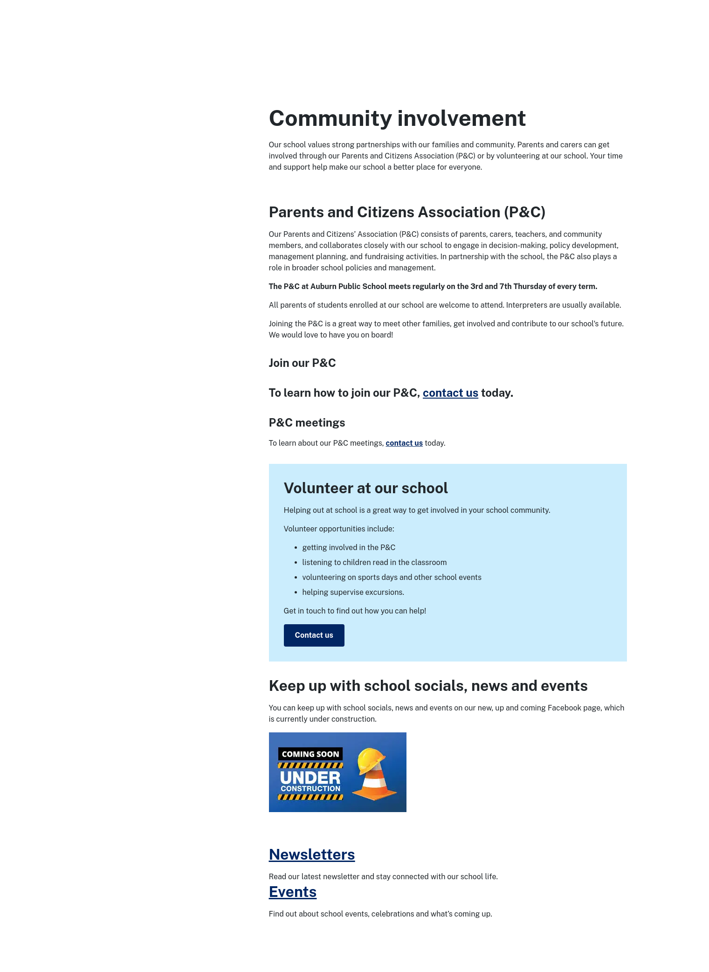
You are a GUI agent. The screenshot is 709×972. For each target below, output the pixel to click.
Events (293, 891)
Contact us (314, 635)
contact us (450, 392)
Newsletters (312, 854)
